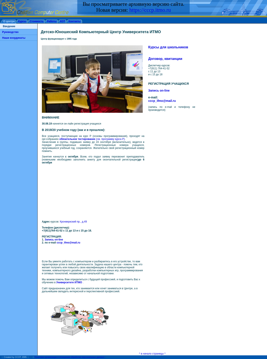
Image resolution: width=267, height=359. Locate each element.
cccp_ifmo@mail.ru (68, 242)
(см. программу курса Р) (92, 139)
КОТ (62, 21)
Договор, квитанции (165, 59)
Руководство (10, 32)
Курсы (22, 21)
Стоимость (37, 21)
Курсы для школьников (168, 47)
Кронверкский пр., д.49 (73, 221)
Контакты (75, 21)
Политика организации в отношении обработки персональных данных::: (70, 357)
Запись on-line (54, 239)
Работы (52, 21)
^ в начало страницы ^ (152, 353)
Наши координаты (13, 37)
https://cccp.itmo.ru (150, 10)
